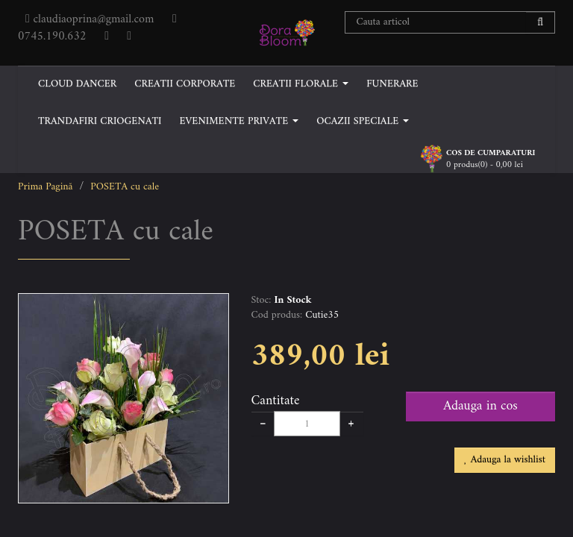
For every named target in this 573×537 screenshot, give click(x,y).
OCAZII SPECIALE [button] (362, 121)
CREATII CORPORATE (184, 84)
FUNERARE (392, 84)
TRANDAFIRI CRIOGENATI (99, 121)
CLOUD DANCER (77, 84)
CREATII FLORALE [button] (300, 84)
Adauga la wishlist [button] (504, 459)
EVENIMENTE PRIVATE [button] (238, 121)
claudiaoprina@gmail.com (91, 19)
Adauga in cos (480, 406)
